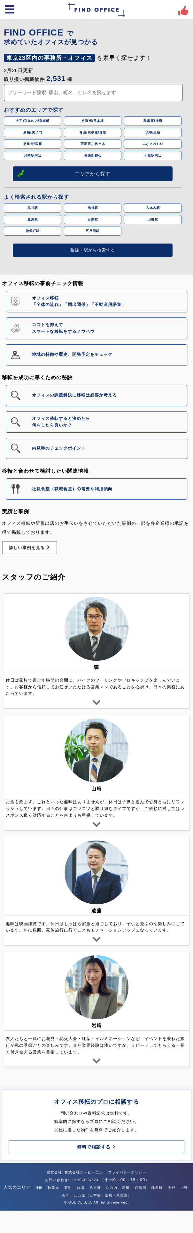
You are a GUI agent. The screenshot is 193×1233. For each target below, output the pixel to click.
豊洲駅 (32, 219)
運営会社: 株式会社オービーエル (75, 1172)
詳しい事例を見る (29, 547)
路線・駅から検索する (92, 250)
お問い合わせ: (58, 1180)
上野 (184, 1187)
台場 (80, 1187)
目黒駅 (93, 219)
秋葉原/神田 (152, 121)
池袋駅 (93, 208)
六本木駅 (153, 208)
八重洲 (95, 1187)
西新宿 (140, 1187)
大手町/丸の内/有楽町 (33, 121)
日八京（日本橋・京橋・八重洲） (103, 1195)
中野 (171, 1187)
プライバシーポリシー (127, 1172)
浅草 (65, 1195)
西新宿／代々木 (93, 144)
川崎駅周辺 (33, 155)
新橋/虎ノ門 (32, 132)
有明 (68, 1187)
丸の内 (111, 1187)
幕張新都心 (93, 155)
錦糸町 (157, 1187)
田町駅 (153, 219)
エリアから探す (64, 173)
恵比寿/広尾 (32, 144)
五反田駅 (93, 231)
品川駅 (32, 208)
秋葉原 (53, 1187)
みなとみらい (153, 144)
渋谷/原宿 (153, 132)
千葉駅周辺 (153, 155)
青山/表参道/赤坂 (92, 132)
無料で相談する (96, 1146)
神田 (39, 1187)
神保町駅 (33, 231)
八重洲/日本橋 (92, 121)
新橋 (126, 1187)
